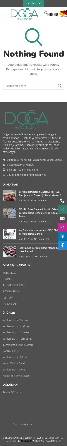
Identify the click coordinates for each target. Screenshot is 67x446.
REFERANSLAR (11, 291)
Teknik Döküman (12, 392)
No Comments (41, 200)
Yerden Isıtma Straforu (16, 326)
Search (59, 86)
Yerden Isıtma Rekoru (15, 357)
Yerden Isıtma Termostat (17, 338)
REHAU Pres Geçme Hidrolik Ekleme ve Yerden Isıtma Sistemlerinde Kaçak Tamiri (41, 213)
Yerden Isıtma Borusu (15, 320)
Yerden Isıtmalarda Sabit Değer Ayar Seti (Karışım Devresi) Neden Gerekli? (40, 193)
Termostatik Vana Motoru (18, 345)
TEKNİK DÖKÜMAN (14, 285)
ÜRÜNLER (8, 279)
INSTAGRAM (10, 303)
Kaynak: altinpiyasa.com (22, 424)
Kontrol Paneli (11, 351)
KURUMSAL (9, 272)
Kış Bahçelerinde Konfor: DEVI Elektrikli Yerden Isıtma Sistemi (41, 232)
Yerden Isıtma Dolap (14, 369)
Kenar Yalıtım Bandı (14, 363)
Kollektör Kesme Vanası (16, 375)
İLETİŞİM (8, 297)
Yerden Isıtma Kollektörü (17, 332)
